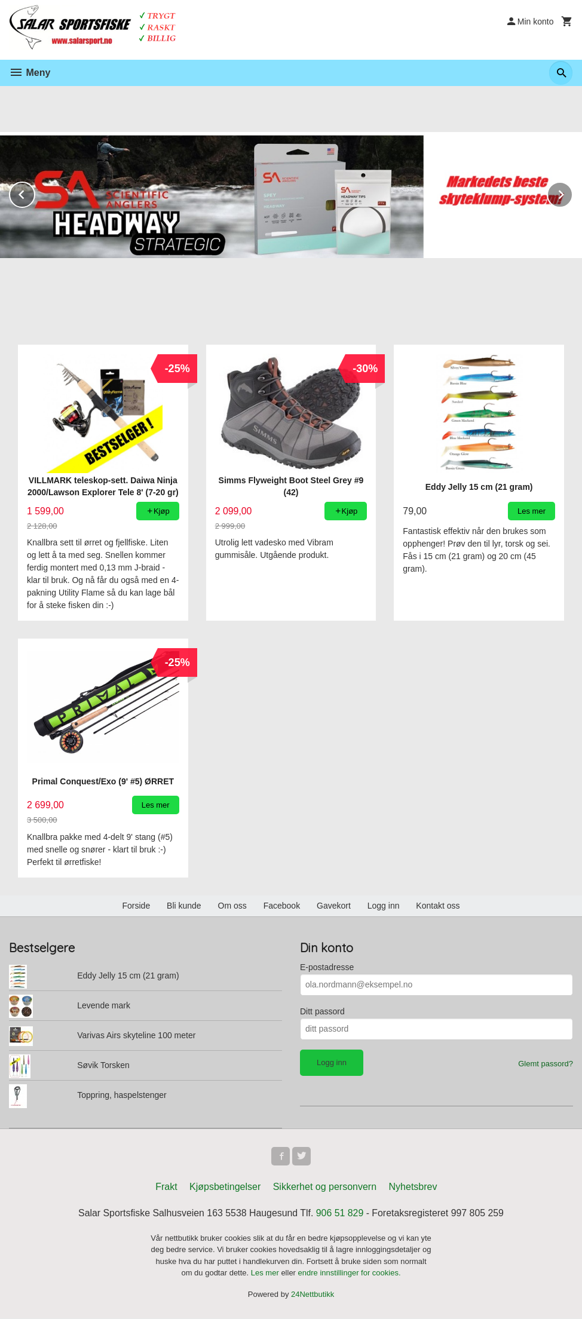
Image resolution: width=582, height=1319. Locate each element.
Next (572, 192)
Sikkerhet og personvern (324, 1187)
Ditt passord (322, 1011)
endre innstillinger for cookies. (349, 1273)
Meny (29, 73)
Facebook (282, 905)
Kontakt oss (438, 905)
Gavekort (334, 905)
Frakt (166, 1187)
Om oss (232, 905)
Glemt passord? (545, 1063)
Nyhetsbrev (413, 1187)
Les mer (266, 1273)
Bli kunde (184, 905)
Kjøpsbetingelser (225, 1187)
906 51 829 (340, 1213)
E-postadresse (327, 967)
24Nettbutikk (312, 1294)
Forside (136, 905)
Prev (34, 192)
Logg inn (383, 905)
